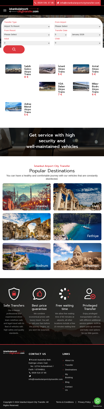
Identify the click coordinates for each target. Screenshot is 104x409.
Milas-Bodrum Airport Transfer (97, 88)
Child (57, 38)
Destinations (70, 370)
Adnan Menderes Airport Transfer (30, 108)
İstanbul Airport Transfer (63, 69)
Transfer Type (10, 22)
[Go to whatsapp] (97, 401)
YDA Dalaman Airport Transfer (63, 88)
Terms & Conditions (65, 402)
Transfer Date (61, 30)
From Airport (60, 22)
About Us (69, 360)
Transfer (69, 365)
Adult (6, 38)
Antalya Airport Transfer (97, 69)
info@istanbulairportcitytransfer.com (79, 2)
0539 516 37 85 (46, 2)
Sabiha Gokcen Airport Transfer (29, 70)
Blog (67, 382)
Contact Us (69, 388)
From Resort (9, 30)
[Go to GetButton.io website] (97, 406)
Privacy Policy (84, 402)
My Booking (69, 376)
